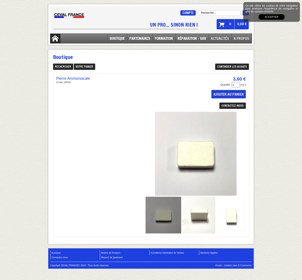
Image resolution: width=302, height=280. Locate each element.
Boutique (117, 38)
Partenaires (139, 38)
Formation (164, 38)
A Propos (241, 38)
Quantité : (225, 84)
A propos (56, 252)
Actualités (220, 38)
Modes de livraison (110, 252)
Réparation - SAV (191, 38)
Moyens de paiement (111, 257)
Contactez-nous (60, 257)
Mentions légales (209, 252)
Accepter (271, 17)
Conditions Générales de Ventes (167, 252)
